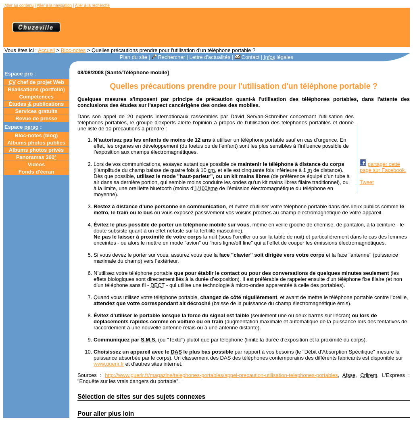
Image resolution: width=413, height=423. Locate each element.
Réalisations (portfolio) (36, 89)
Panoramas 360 (36, 157)
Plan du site (133, 57)
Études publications (36, 104)
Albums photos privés (36, 150)
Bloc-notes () (36, 135)
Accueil (46, 50)
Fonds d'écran (36, 172)
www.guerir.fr (109, 364)
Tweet (367, 182)
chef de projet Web (36, 82)
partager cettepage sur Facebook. (383, 167)
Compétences (36, 97)
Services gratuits (36, 111)
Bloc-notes (73, 50)
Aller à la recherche (92, 5)
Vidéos (36, 164)
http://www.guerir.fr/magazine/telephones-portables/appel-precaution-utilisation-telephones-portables (221, 375)
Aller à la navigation (54, 5)
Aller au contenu (18, 5)
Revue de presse (36, 118)
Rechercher (168, 57)
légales (278, 57)
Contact (247, 57)
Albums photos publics (36, 143)
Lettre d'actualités (209, 57)
